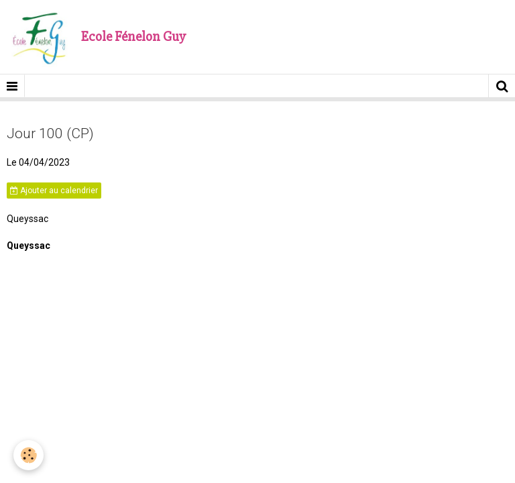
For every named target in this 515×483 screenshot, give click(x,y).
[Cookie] (28, 455)
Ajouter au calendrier (54, 190)
